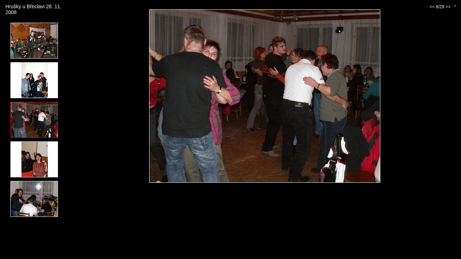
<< (432, 6)
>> (448, 6)
